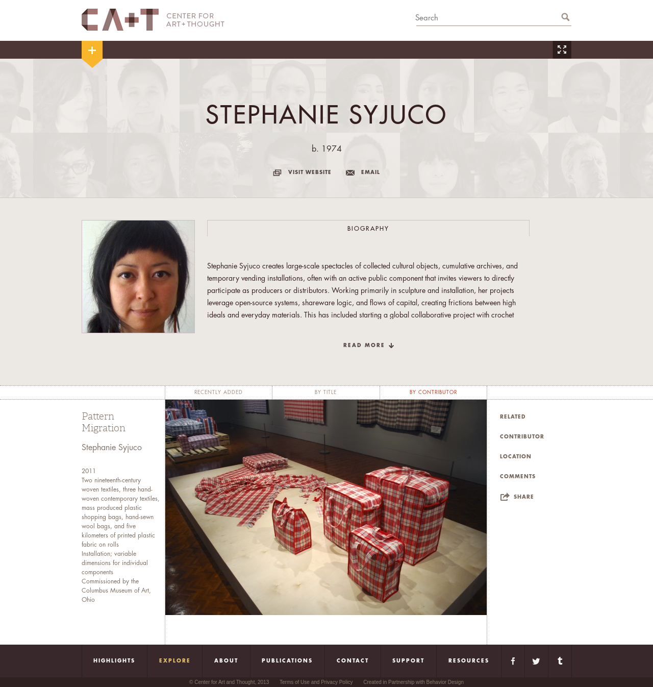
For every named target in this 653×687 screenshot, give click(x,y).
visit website (310, 172)
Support (408, 661)
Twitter (536, 661)
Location (516, 456)
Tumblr (559, 661)
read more (364, 345)
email (370, 172)
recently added (218, 392)
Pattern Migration (103, 422)
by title (326, 392)
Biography (368, 229)
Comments (518, 476)
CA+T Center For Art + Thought (153, 20)
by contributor (433, 392)
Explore (175, 661)
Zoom (561, 50)
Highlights (114, 661)
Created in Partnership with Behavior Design (413, 682)
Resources (468, 661)
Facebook (512, 661)
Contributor (522, 436)
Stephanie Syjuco (112, 448)
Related (513, 417)
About (226, 661)
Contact (353, 661)
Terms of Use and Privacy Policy (316, 682)
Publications (287, 661)
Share (524, 497)
